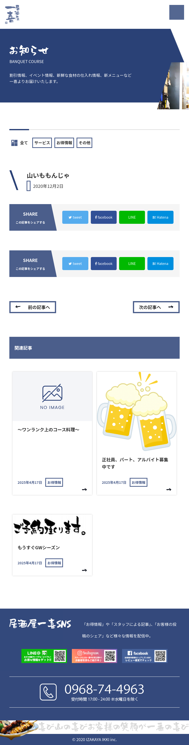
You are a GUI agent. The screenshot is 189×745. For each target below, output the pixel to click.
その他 (84, 143)
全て (19, 143)
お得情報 (64, 143)
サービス (42, 143)
